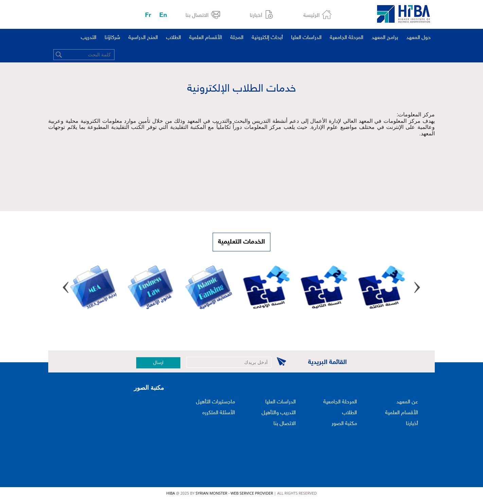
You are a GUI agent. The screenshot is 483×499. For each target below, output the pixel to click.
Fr (148, 15)
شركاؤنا (112, 38)
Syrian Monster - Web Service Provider (234, 493)
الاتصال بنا (197, 16)
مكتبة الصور (344, 424)
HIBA (170, 493)
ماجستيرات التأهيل (215, 402)
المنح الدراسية (143, 38)
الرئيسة (311, 16)
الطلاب (173, 38)
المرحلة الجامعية (346, 38)
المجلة (237, 38)
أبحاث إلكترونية (267, 38)
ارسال (158, 363)
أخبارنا (256, 16)
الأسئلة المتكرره (218, 413)
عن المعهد (407, 402)
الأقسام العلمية (205, 38)
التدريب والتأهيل (279, 413)
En (163, 15)
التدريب (88, 38)
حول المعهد (418, 38)
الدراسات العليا (306, 38)
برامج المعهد (385, 38)
